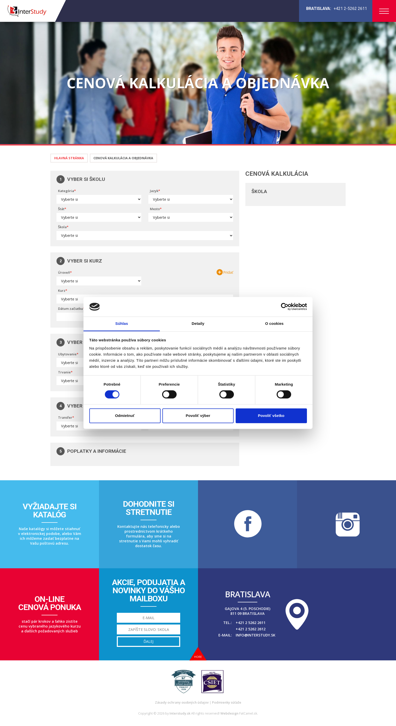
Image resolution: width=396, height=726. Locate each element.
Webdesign (229, 713)
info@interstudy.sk (255, 635)
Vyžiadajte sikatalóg (50, 510)
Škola (62, 227)
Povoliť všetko (271, 415)
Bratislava (247, 594)
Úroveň (64, 272)
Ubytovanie (67, 354)
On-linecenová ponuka (49, 603)
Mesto (155, 209)
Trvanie (64, 372)
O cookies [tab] (274, 323)
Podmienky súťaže (226, 702)
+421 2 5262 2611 (250, 622)
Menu (384, 11)
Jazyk (154, 190)
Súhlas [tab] (121, 323)
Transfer (65, 417)
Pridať (228, 272)
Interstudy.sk (179, 713)
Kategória (66, 190)
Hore (198, 657)
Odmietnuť (125, 415)
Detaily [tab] (198, 323)
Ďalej (148, 641)
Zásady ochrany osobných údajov (182, 702)
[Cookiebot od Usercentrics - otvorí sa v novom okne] (284, 307)
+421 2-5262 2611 (350, 8)
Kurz (61, 290)
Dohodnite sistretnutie (148, 508)
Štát (61, 209)
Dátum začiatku (70, 308)
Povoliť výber (198, 415)
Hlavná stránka (69, 158)
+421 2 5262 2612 (250, 629)
